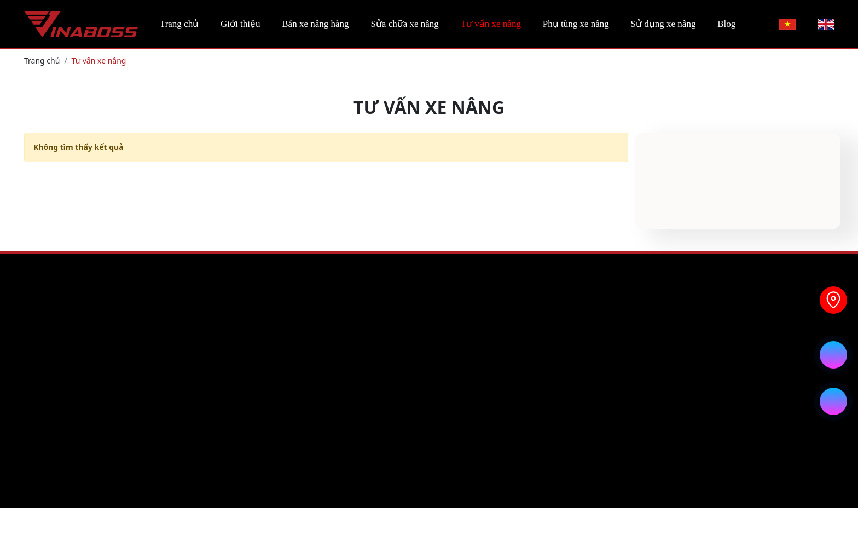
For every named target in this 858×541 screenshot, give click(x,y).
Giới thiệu (240, 24)
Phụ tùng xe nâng (576, 24)
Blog (726, 24)
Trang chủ (179, 24)
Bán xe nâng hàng (315, 24)
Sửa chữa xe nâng (404, 24)
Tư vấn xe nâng (491, 24)
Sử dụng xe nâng (663, 24)
